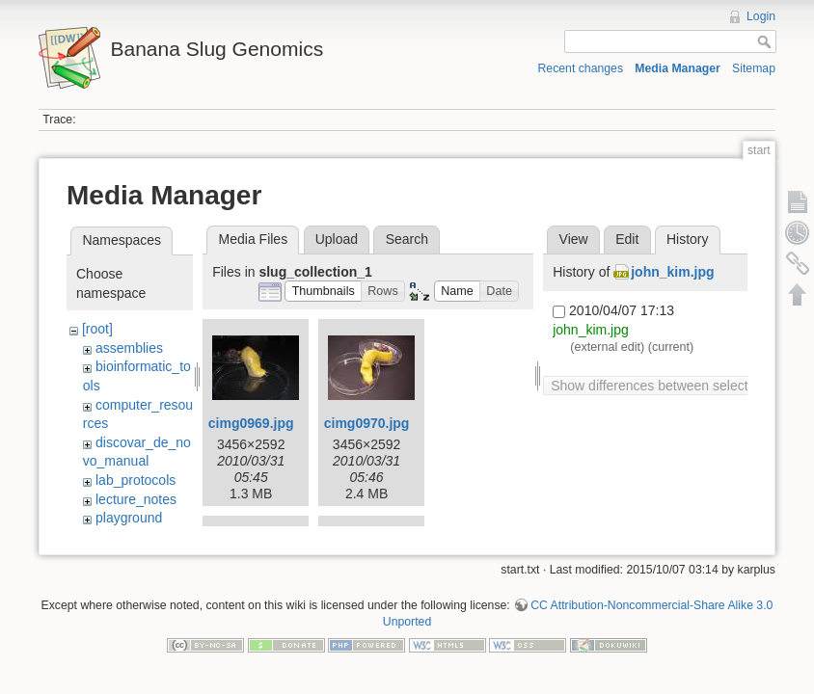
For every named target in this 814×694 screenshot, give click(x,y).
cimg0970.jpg (367, 423)
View (573, 239)
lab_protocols (135, 480)
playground (128, 517)
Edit (626, 239)
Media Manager (677, 68)
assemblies (129, 348)
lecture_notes (135, 499)
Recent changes (581, 68)
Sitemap (753, 68)
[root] (97, 328)
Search (407, 239)
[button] (323, 291)
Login (760, 16)
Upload (336, 239)
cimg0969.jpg (251, 423)
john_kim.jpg (672, 272)
